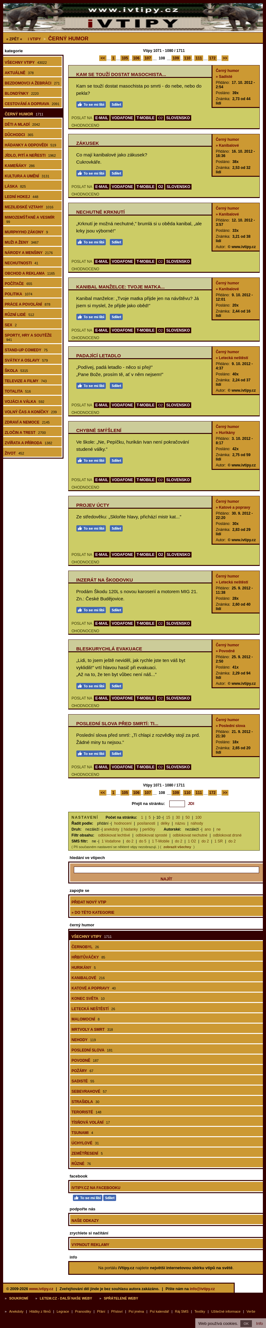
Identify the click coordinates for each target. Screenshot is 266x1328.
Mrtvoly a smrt (92, 1029)
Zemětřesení (87, 1153)
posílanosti (146, 823)
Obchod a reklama (30, 273)
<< (102, 58)
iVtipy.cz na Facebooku (96, 1188)
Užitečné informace (226, 1311)
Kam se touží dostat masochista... (121, 74)
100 (198, 817)
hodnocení (123, 823)
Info (259, 1323)
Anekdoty (16, 1311)
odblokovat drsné (227, 835)
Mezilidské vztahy (29, 207)
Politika (18, 294)
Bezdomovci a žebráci (32, 83)
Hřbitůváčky (88, 957)
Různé (81, 1164)
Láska (15, 186)
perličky (148, 829)
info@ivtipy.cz (202, 1289)
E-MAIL (101, 118)
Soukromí (18, 1298)
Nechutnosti (21, 263)
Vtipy (34, 39)
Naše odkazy (85, 1221)
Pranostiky (83, 1311)
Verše (251, 1311)
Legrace (63, 1311)
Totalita (18, 391)
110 (187, 58)
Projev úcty (93, 505)
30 (178, 817)
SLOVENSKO (178, 118)
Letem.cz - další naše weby (66, 1298)
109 (176, 58)
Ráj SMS (181, 1311)
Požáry (83, 1071)
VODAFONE (122, 118)
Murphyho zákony (26, 232)
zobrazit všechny (177, 847)
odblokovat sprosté (151, 835)
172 (212, 58)
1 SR (218, 841)
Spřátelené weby (121, 1298)
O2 (160, 118)
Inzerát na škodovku (104, 580)
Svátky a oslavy (26, 360)
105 (125, 58)
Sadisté (83, 1081)
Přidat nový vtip (89, 902)
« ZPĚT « (14, 39)
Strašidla (86, 1102)
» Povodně (225, 651)
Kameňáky (20, 166)
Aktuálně (19, 73)
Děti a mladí (22, 124)
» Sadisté (224, 76)
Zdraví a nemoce (27, 422)
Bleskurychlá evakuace (109, 648)
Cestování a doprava (32, 104)
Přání (101, 1311)
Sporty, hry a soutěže (28, 337)
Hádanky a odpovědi (30, 145)
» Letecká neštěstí (232, 358)
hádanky (131, 829)
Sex (11, 325)
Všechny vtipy (26, 62)
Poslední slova (92, 1050)
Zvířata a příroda (28, 443)
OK (246, 1323)
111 (199, 58)
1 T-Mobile (161, 841)
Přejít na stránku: (148, 803)
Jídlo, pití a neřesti (30, 155)
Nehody (84, 1040)
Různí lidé (19, 315)
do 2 (129, 841)
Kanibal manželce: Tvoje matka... (120, 286)
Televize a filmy (26, 381)
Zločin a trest (25, 432)
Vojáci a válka (24, 401)
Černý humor (68, 39)
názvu (180, 823)
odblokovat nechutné (190, 835)
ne (219, 829)
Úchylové (85, 1143)
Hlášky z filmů (40, 1311)
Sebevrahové (89, 1091)
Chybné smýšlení (98, 430)
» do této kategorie (93, 912)
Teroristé (86, 1112)
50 (188, 817)
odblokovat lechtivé (114, 835)
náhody (197, 823)
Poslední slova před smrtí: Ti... (117, 723)
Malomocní (86, 1019)
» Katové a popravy (233, 507)
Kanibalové (88, 978)
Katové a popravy (94, 988)
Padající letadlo (98, 355)
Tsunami (82, 1133)
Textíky (199, 1311)
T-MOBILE (145, 118)
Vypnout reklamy (91, 1245)
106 (136, 58)
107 (148, 58)
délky (165, 823)
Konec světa (88, 998)
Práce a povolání (27, 304)
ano (208, 829)
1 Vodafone (111, 841)
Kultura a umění (27, 176)
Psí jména (136, 1311)
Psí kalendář (159, 1311)
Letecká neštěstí (93, 1009)
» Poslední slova (230, 726)
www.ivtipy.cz (41, 1289)
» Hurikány (225, 432)
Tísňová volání (91, 1122)
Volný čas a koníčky (31, 412)
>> (225, 58)
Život (14, 453)
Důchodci (19, 135)
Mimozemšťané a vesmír (29, 219)
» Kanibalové (227, 145)
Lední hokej (21, 197)
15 (168, 817)
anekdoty (111, 829)
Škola (16, 371)
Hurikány (84, 967)
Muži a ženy (21, 242)
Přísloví (117, 1311)
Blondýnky (22, 93)
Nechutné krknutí (100, 212)
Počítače (18, 284)
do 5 (142, 841)
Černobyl (85, 947)
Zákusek (87, 143)
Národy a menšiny (29, 253)
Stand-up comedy (26, 350)
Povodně (85, 1060)
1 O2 (192, 841)
